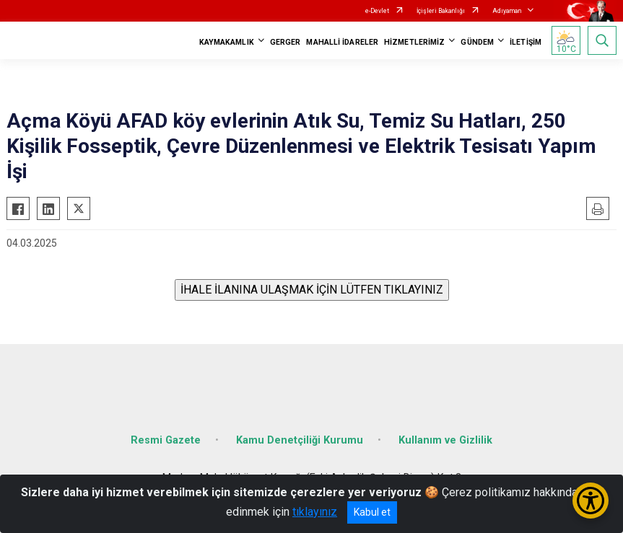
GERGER (285, 42)
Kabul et (372, 512)
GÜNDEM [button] (477, 42)
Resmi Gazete (166, 440)
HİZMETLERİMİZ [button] (414, 42)
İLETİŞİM (525, 42)
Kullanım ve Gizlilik (445, 440)
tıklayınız (314, 512)
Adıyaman (506, 10)
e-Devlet (377, 10)
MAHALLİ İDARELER (342, 42)
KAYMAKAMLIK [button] (226, 42)
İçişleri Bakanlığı (441, 10)
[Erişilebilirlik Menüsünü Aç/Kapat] (590, 501)
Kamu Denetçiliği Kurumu (299, 440)
